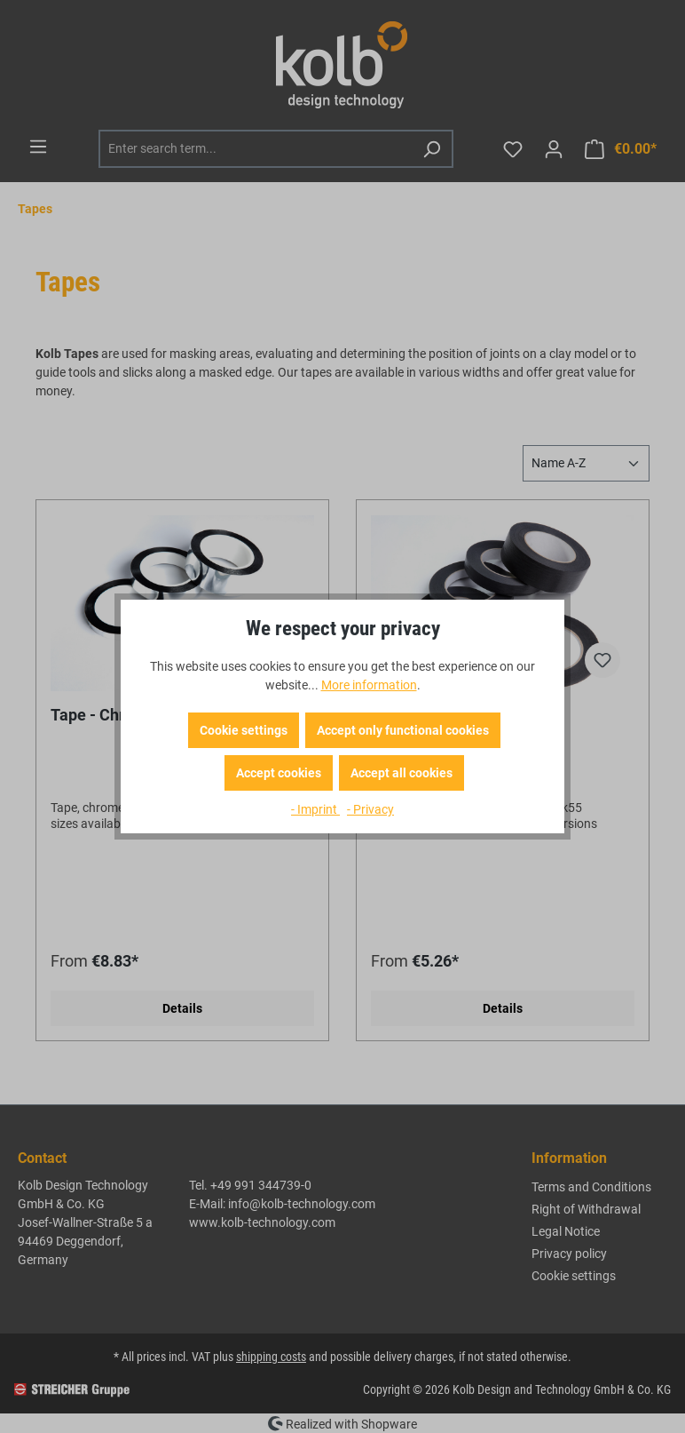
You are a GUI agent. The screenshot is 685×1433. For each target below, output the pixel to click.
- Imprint (315, 809)
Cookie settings (243, 730)
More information (369, 685)
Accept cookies (278, 773)
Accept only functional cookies (403, 730)
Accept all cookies (401, 773)
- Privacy (370, 809)
